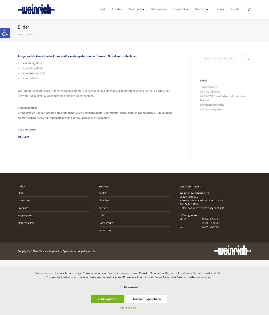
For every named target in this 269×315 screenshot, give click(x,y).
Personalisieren (128, 307)
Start (20, 199)
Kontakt (103, 199)
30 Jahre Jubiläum (210, 98)
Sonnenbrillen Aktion (212, 111)
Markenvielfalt (26, 229)
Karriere (103, 214)
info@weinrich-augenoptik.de (57, 3)
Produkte (23, 214)
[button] (5, 33)
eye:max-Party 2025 (211, 116)
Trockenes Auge (209, 93)
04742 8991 (26, 3)
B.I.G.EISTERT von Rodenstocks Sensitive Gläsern (222, 104)
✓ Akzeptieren (108, 299)
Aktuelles (104, 207)
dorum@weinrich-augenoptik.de (206, 214)
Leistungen (24, 207)
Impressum (105, 237)
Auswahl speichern (147, 299)
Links (101, 222)
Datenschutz (106, 229)
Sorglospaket (25, 222)
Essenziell (128, 286)
